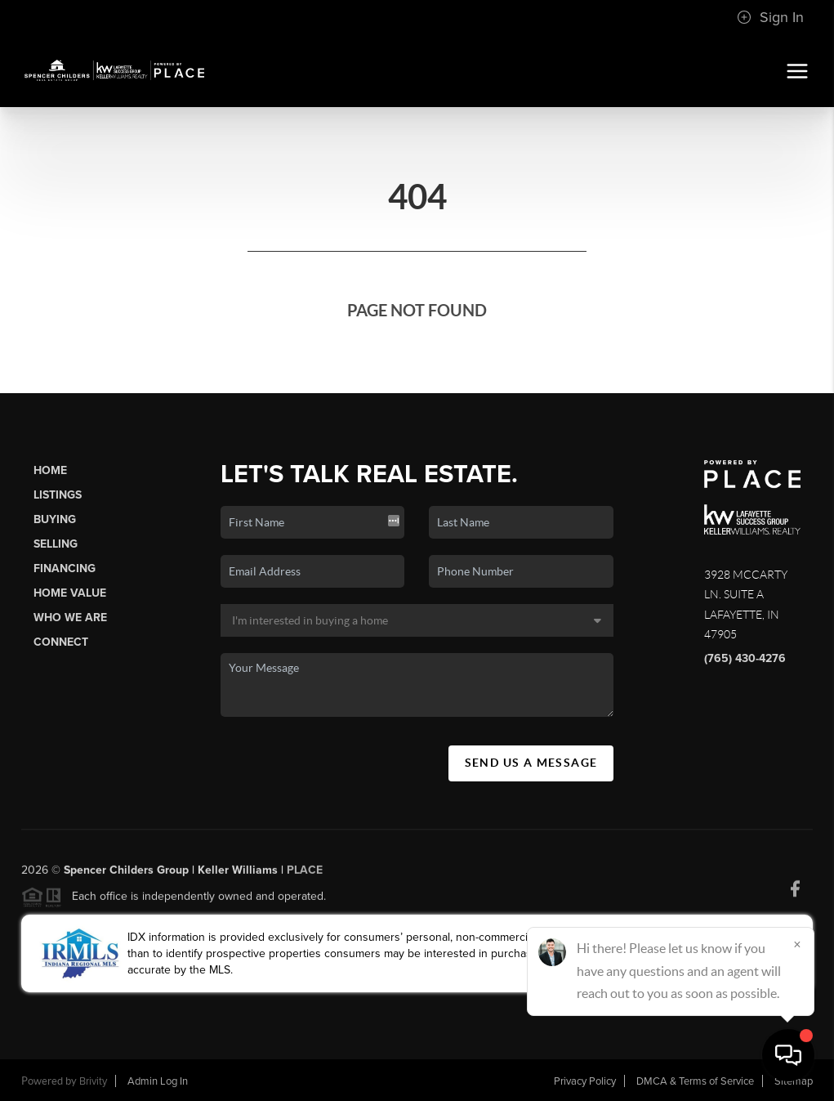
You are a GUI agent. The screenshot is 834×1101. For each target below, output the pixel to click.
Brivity (93, 1081)
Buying (54, 519)
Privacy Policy (585, 1081)
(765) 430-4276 (745, 658)
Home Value (69, 593)
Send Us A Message (531, 762)
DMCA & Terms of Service (695, 1081)
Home (50, 470)
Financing (64, 568)
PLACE (305, 875)
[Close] (797, 944)
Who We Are (70, 617)
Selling (55, 544)
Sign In (770, 17)
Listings (57, 495)
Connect (60, 642)
